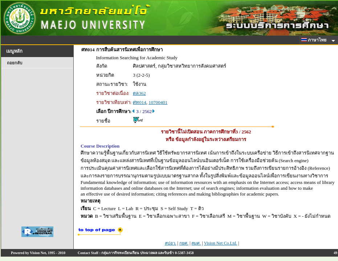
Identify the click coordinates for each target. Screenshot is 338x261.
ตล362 (139, 93)
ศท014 (139, 102)
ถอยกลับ (14, 63)
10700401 (157, 102)
